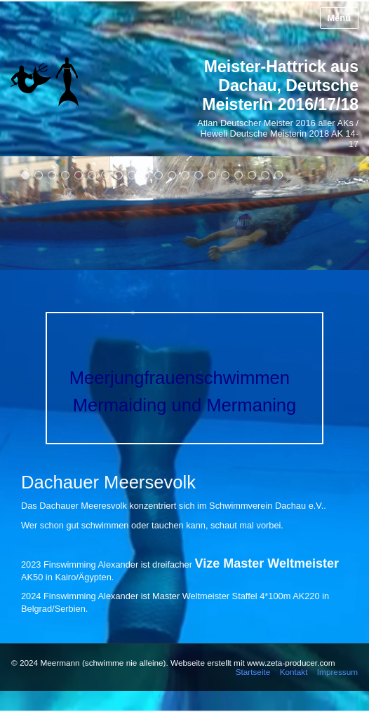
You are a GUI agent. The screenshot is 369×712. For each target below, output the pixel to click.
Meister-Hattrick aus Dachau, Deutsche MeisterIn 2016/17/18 (280, 85)
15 (212, 174)
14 (198, 174)
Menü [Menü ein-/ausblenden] (339, 18)
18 (252, 174)
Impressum (337, 671)
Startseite (253, 671)
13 (185, 174)
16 (225, 174)
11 (158, 174)
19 (265, 174)
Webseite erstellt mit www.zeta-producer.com (252, 662)
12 (172, 174)
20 (278, 174)
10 (145, 174)
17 (238, 174)
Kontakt (294, 671)
